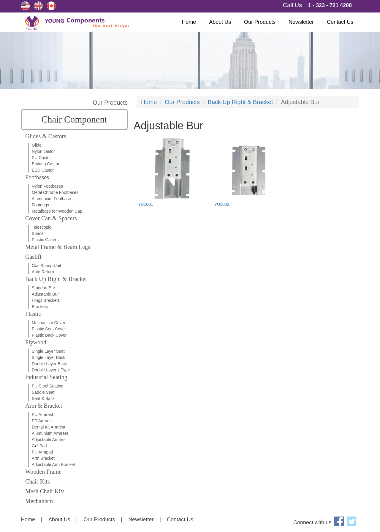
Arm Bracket (43, 458)
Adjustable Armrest (49, 439)
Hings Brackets (46, 300)
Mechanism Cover (48, 322)
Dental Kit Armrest (48, 427)
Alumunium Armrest (50, 433)
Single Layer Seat (48, 351)
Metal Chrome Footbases (55, 192)
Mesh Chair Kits (44, 491)
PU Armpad (42, 452)
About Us (220, 22)
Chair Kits (37, 481)
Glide (37, 145)
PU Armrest (42, 414)
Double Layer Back (49, 363)
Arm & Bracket (43, 405)
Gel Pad (39, 445)
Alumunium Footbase (51, 198)
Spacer (38, 233)
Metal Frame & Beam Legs (57, 247)
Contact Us (340, 22)
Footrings (40, 205)
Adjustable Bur (45, 294)
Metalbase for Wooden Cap (57, 211)
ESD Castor (43, 170)
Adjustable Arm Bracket (53, 464)
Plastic (33, 313)
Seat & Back (43, 398)
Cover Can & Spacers (51, 218)
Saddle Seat (43, 392)
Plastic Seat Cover (49, 329)
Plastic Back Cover (49, 335)
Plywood (35, 342)
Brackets (40, 306)
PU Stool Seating (48, 386)
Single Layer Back (48, 357)
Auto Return (43, 271)
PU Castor (41, 157)
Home (189, 22)
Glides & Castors (45, 136)
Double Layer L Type (51, 370)
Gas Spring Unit (46, 265)
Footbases (37, 177)
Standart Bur (43, 287)
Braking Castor (45, 163)
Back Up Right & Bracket (56, 279)
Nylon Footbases (47, 186)
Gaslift (33, 256)
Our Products (260, 22)
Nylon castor (43, 151)
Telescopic (41, 227)
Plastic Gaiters (45, 239)
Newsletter (301, 22)
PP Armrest (42, 420)
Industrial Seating (46, 377)
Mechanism (39, 501)
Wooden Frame (43, 471)
